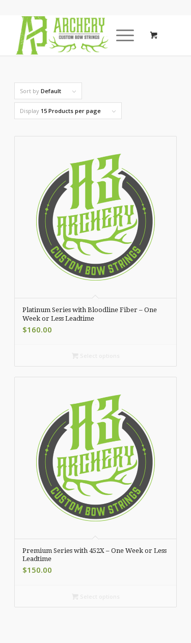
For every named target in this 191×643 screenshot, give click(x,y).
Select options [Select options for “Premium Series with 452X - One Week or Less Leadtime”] (96, 596)
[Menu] (120, 35)
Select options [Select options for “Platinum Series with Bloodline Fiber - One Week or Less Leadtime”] (96, 355)
